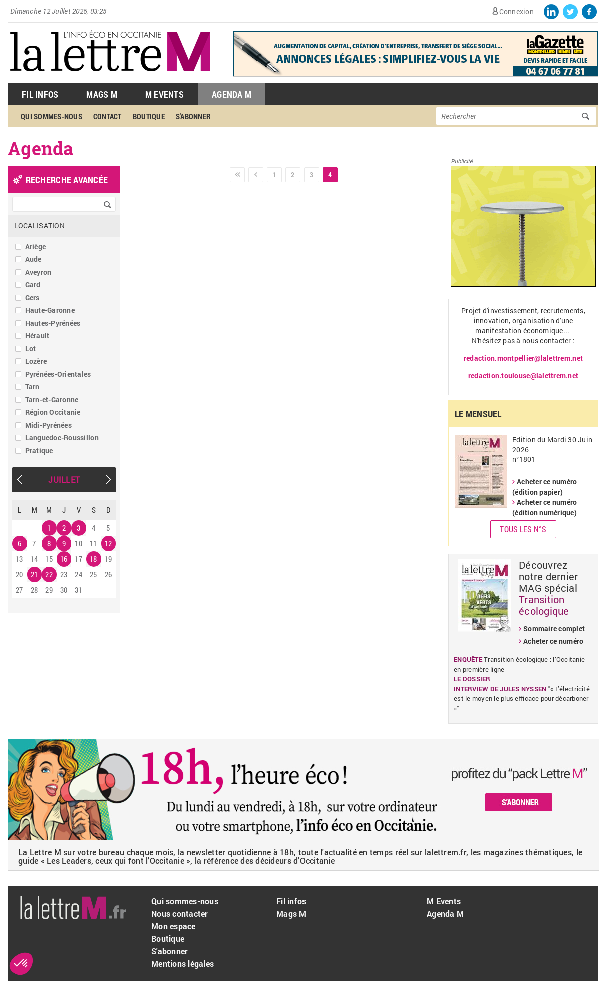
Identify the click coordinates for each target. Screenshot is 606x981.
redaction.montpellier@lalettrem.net (523, 358)
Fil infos (291, 901)
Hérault (37, 335)
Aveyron (38, 272)
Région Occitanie (53, 412)
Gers (32, 297)
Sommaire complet (554, 628)
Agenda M (231, 94)
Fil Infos (40, 94)
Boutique (149, 116)
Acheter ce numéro (553, 641)
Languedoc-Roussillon (62, 437)
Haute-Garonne (50, 310)
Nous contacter (179, 913)
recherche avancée (67, 180)
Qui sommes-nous (51, 116)
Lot (30, 348)
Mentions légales (182, 963)
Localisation (39, 225)
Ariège (35, 246)
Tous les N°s (523, 529)
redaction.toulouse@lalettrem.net (523, 375)
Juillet (64, 479)
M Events (164, 94)
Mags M (101, 94)
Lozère (36, 361)
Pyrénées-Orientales (58, 374)
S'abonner (193, 116)
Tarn (32, 386)
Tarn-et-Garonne (52, 399)
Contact (107, 116)
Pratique (39, 450)
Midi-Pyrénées (48, 425)
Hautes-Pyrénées (53, 323)
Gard (33, 284)
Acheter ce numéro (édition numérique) (544, 507)
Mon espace (173, 926)
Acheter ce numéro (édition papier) (544, 487)
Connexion (516, 11)
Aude (33, 259)
